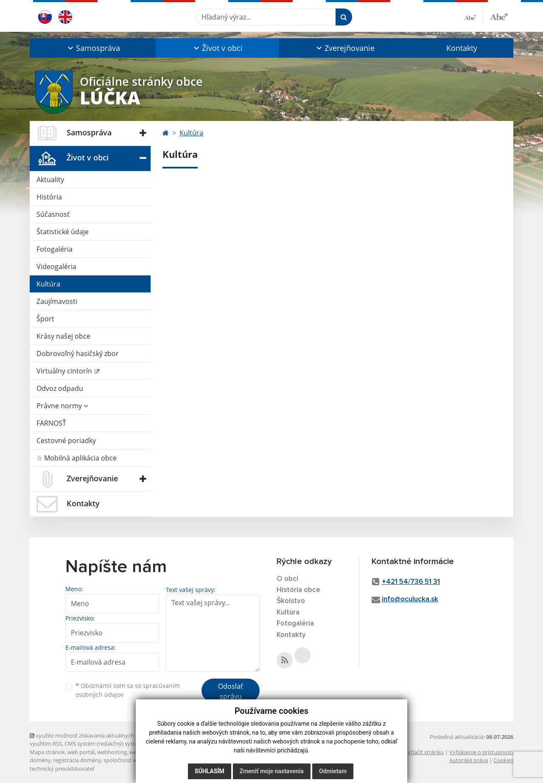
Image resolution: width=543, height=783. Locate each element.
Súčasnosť (53, 214)
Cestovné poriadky (66, 440)
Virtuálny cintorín (65, 371)
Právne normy (62, 405)
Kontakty (461, 48)
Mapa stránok (47, 752)
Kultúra (48, 284)
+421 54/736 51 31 (411, 582)
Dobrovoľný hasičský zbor (77, 353)
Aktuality (50, 179)
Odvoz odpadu (59, 388)
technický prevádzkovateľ (62, 768)
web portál (81, 752)
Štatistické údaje (62, 231)
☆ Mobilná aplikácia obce (76, 458)
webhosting (112, 752)
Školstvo (291, 601)
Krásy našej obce (63, 336)
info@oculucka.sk (410, 599)
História (49, 197)
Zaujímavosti (56, 301)
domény (40, 760)
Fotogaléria (54, 249)
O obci (287, 579)
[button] (93, 48)
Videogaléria (56, 266)
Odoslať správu (230, 691)
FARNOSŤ (51, 423)
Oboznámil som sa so (128, 690)
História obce (298, 590)
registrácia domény (77, 760)
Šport (45, 318)
